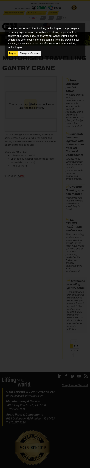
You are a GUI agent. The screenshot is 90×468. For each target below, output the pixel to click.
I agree (12, 53)
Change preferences (29, 53)
